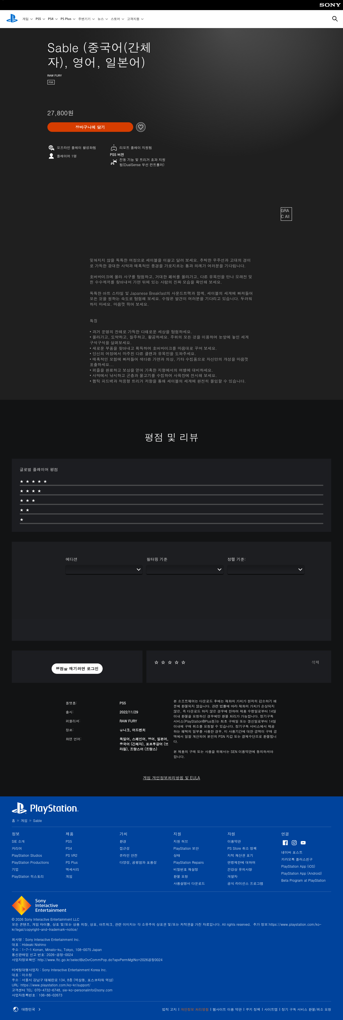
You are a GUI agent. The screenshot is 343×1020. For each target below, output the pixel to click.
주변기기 (84, 19)
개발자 (232, 876)
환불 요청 (181, 876)
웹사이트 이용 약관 (227, 1009)
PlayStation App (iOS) (298, 866)
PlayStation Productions (30, 862)
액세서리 (72, 869)
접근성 (124, 848)
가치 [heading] (123, 834)
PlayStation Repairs (189, 862)
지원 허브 (181, 841)
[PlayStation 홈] (12, 19)
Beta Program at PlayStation (303, 880)
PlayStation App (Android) (301, 873)
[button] (77, 668)
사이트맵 (271, 1009)
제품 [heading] (69, 834)
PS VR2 (71, 855)
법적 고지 (169, 1009)
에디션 (71, 559)
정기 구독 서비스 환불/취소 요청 (306, 1009)
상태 (177, 855)
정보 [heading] (16, 834)
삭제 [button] (315, 662)
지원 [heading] (177, 834)
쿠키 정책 (253, 1009)
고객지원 (133, 19)
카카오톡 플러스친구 (297, 859)
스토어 (115, 19)
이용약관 (234, 841)
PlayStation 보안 (186, 848)
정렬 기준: (236, 559)
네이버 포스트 (292, 852)
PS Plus (66, 19)
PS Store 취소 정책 (242, 848)
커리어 (17, 848)
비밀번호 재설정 (186, 869)
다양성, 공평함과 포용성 (138, 862)
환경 (122, 841)
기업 (15, 869)
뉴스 (101, 19)
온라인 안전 (128, 855)
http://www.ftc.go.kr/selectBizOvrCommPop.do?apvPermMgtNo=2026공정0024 (100, 959)
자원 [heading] (231, 834)
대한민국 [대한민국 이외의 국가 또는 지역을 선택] (27, 1009)
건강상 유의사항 (239, 869)
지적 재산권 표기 (240, 855)
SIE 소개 (18, 841)
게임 (25, 19)
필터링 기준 (156, 559)
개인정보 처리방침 (195, 1009)
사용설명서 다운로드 (189, 883)
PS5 (38, 19)
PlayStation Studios (27, 855)
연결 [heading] (285, 834)
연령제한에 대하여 (241, 862)
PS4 (51, 19)
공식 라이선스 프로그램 (245, 883)
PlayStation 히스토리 (28, 876)
